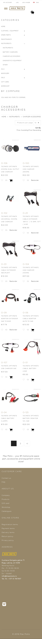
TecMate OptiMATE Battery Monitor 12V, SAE (31, 418)
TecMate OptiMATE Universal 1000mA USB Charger (9, 219)
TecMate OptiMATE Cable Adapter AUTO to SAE (31, 318)
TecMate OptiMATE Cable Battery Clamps (9, 418)
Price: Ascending (22, 130)
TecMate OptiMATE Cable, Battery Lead (31, 368)
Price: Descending (35, 130)
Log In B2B (26, 2)
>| (27, 443)
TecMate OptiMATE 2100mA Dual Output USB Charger (10, 169)
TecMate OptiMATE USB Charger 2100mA (31, 270)
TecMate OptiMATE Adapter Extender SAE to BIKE (9, 318)
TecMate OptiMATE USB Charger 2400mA (31, 169)
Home (4, 117)
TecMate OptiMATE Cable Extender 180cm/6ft (9, 270)
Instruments (14, 117)
